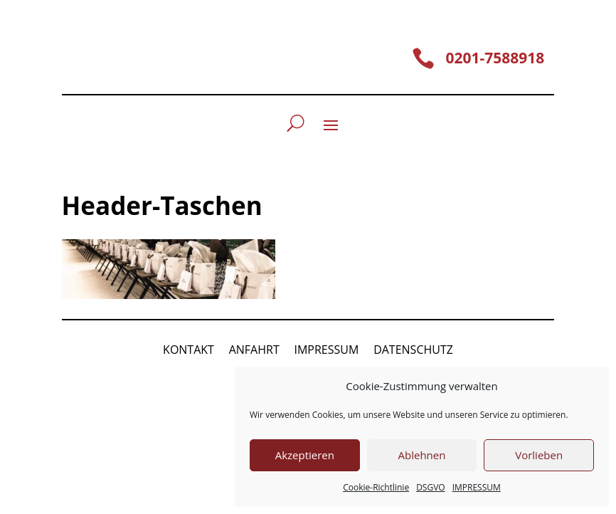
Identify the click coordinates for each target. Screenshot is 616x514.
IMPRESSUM (476, 487)
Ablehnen (422, 455)
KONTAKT (188, 349)
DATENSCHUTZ (413, 349)
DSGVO (430, 487)
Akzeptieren (304, 455)
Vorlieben (539, 455)
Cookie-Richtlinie (376, 487)
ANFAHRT (254, 349)
